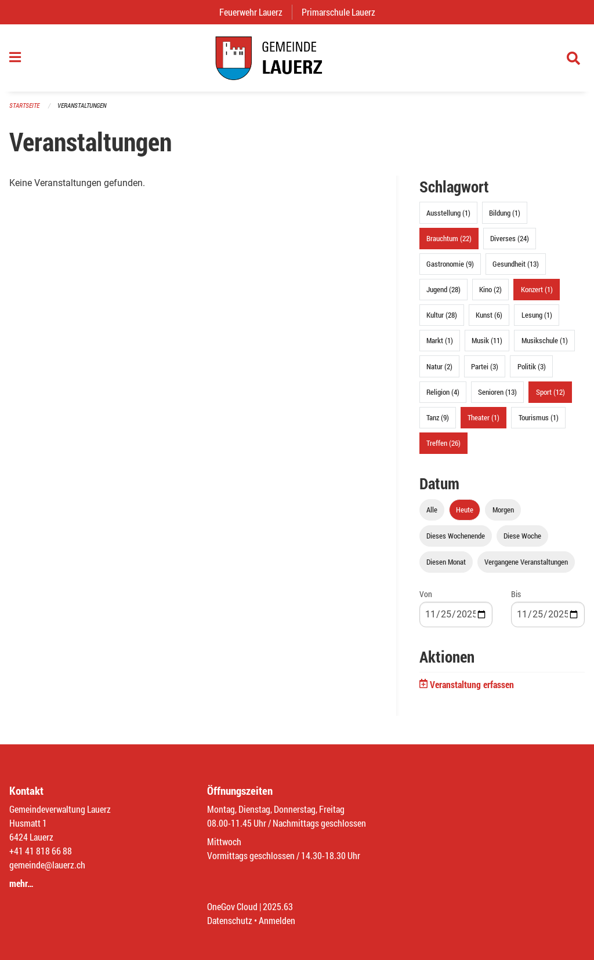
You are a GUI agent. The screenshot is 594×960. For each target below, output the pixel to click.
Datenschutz (229, 920)
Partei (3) (484, 366)
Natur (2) (439, 366)
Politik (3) (531, 366)
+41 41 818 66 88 (40, 851)
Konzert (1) (537, 289)
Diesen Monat (446, 561)
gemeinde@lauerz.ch (47, 865)
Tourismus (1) (539, 417)
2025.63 (278, 906)
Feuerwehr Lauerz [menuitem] (255, 12)
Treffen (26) (443, 443)
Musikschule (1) (544, 340)
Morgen (503, 509)
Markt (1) (439, 340)
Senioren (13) (497, 392)
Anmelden (277, 920)
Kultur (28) (441, 314)
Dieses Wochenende (455, 535)
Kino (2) (490, 289)
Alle (431, 509)
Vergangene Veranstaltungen (526, 561)
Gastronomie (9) (450, 263)
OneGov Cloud (232, 906)
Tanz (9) (437, 417)
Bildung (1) (504, 212)
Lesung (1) (536, 314)
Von (425, 593)
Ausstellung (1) (448, 212)
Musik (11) (487, 340)
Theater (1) (483, 417)
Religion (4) (442, 392)
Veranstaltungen (81, 105)
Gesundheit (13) (515, 263)
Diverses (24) (509, 238)
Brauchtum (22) (449, 238)
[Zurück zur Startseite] (297, 58)
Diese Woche (522, 535)
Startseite (24, 105)
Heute (464, 509)
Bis (516, 593)
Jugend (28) (443, 289)
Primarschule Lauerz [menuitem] (343, 12)
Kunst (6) (489, 314)
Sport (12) (550, 392)
